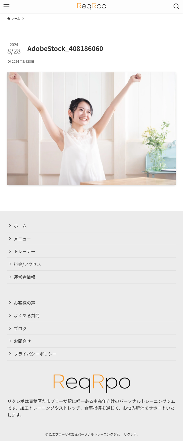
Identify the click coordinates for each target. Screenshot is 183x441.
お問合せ (22, 341)
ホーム (20, 225)
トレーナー (24, 251)
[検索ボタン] (176, 6)
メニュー (22, 238)
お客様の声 (24, 302)
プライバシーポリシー (35, 354)
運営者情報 (24, 277)
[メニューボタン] (6, 6)
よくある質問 (27, 315)
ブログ (20, 328)
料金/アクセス (27, 264)
